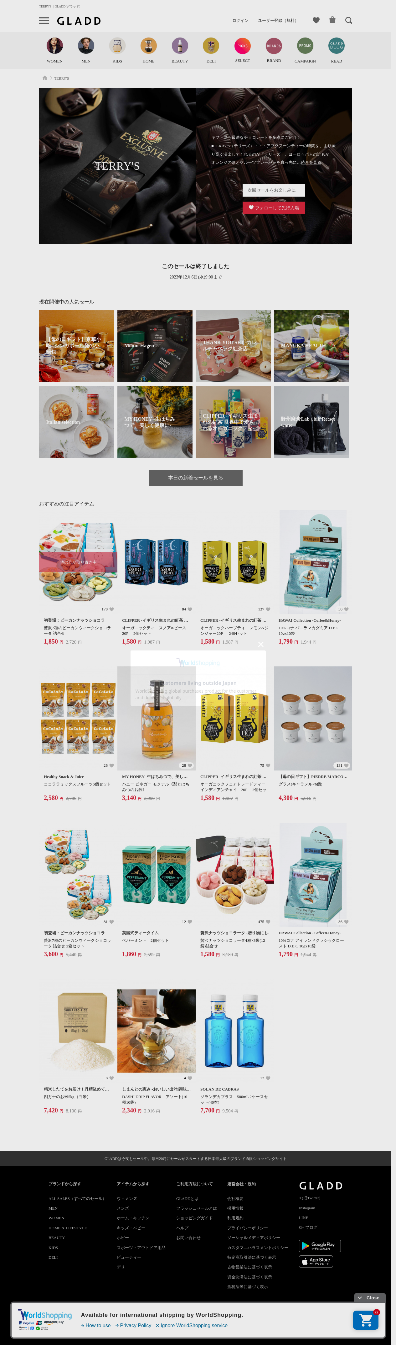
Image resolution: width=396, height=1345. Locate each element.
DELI (53, 1257)
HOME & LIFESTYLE (68, 1228)
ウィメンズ (127, 1198)
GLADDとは (187, 1198)
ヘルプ (182, 1228)
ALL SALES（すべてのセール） (77, 1198)
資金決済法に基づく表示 (249, 1277)
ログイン (240, 20)
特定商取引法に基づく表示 (251, 1257)
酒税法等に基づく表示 (247, 1286)
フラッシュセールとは (196, 1208)
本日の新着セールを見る (195, 477)
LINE (303, 1217)
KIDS (53, 1247)
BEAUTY (57, 1237)
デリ (121, 1267)
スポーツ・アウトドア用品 (141, 1247)
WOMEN (56, 1218)
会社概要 (235, 1198)
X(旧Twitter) (309, 1198)
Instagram (307, 1208)
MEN (53, 1208)
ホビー (123, 1237)
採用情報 (235, 1208)
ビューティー (129, 1257)
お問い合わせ (188, 1237)
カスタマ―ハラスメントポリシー (257, 1247)
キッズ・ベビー (131, 1228)
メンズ (123, 1208)
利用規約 (235, 1218)
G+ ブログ (308, 1227)
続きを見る (311, 162)
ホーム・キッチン (133, 1218)
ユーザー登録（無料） (278, 20)
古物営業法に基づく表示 (249, 1267)
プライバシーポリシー (247, 1228)
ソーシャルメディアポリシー (253, 1237)
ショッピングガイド (194, 1218)
